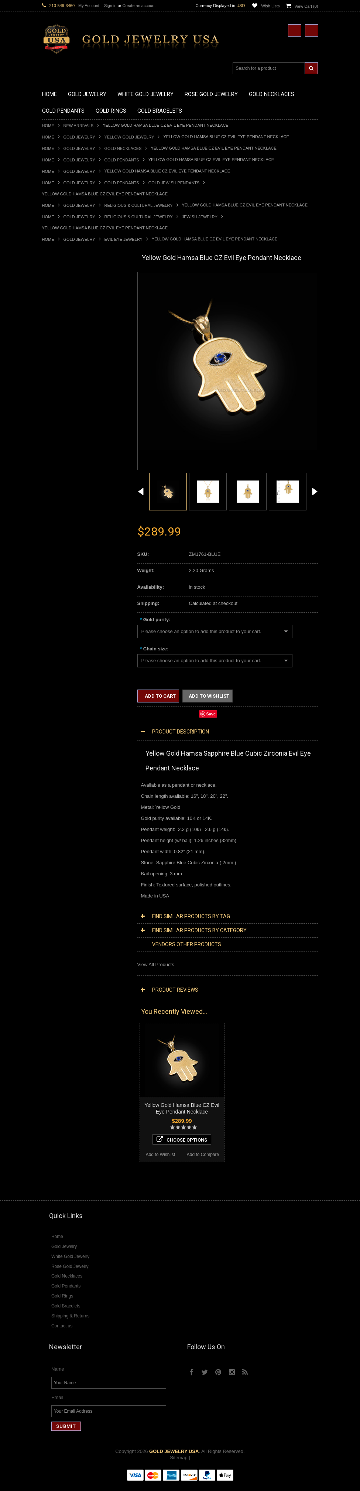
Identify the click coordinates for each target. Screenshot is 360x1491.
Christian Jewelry (60, 671)
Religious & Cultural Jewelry (138, 205)
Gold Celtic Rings (60, 521)
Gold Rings (54, 471)
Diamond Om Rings (63, 914)
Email (57, 1404)
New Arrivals (79, 125)
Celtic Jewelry (57, 664)
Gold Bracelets (57, 589)
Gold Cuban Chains (63, 627)
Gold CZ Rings (57, 477)
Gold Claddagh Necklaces (69, 290)
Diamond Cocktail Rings (67, 889)
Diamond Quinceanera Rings (73, 883)
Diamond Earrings (61, 858)
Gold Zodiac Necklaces (67, 365)
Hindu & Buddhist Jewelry (69, 683)
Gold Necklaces (123, 148)
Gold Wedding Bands (65, 577)
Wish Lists (270, 6)
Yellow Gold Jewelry (129, 137)
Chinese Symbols (60, 708)
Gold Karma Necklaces (66, 334)
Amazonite (53, 927)
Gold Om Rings (58, 565)
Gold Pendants (121, 160)
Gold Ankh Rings (60, 509)
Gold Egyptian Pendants (68, 459)
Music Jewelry (57, 752)
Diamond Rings (58, 870)
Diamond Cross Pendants (69, 833)
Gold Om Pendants (62, 446)
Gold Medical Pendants (67, 390)
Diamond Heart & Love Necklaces (78, 802)
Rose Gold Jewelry (62, 770)
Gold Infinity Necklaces (66, 321)
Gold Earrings (56, 584)
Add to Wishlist (63, 1140)
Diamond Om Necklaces (68, 820)
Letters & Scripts (59, 746)
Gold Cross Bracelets (65, 602)
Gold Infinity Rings (61, 540)
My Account (88, 5)
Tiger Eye (52, 970)
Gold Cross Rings (61, 527)
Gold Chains (55, 621)
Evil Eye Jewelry (123, 239)
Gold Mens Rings (60, 552)
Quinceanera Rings (62, 502)
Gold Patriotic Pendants (67, 403)
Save (211, 714)
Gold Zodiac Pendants (66, 396)
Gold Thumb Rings (62, 571)
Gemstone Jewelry (62, 920)
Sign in (110, 5)
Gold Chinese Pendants (67, 377)
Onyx (47, 951)
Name (57, 1376)
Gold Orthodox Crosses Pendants (78, 440)
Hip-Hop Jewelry (59, 727)
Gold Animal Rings (62, 496)
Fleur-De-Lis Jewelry (64, 739)
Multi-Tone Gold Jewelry (67, 777)
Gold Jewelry (79, 137)
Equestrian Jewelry (62, 721)
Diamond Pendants (62, 827)
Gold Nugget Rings (62, 558)
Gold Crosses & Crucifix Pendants (78, 421)
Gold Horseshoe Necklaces (71, 315)
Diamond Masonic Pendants (72, 845)
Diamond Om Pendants (67, 852)
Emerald (51, 939)
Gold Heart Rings (60, 533)
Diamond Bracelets (62, 864)
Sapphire (51, 964)
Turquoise (52, 976)
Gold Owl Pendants (62, 465)
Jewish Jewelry (199, 217)
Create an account (138, 5)
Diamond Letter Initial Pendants (75, 839)
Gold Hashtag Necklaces (68, 302)
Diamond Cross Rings (65, 876)
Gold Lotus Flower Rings (68, 546)
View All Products (155, 964)
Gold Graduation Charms (69, 384)
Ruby (47, 958)
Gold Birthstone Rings (65, 515)
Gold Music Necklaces (66, 340)
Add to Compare (106, 1140)
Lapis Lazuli (55, 945)
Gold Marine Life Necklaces (71, 297)
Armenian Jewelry (61, 646)
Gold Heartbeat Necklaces (70, 309)
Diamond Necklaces (63, 789)
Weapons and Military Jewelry (74, 714)
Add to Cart (160, 696)
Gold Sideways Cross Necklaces (77, 359)
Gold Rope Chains (61, 633)
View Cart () (306, 6)
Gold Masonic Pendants (67, 452)
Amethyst (52, 933)
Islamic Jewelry (58, 690)
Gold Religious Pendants (68, 409)
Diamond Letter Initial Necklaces (76, 808)
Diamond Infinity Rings (66, 901)
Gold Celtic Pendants (64, 415)
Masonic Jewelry (60, 677)
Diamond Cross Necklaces (70, 795)
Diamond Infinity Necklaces (71, 814)
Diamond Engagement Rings (72, 895)
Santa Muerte (56, 658)
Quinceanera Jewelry (64, 702)
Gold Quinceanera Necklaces (73, 353)
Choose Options (85, 1125)
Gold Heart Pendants (64, 427)
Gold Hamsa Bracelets (66, 608)
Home (48, 125)
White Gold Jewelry (62, 764)
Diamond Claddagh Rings (69, 908)
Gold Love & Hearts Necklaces (74, 346)
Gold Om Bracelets (62, 596)
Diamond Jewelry (60, 783)
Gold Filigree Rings (62, 483)
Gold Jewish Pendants (174, 183)
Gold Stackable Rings (65, 490)
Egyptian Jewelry (60, 652)
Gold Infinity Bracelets (65, 615)
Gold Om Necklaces (63, 328)
